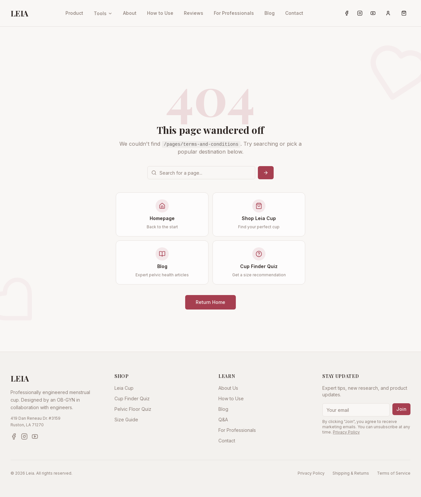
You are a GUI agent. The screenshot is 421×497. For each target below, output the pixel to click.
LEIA (19, 13)
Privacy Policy (346, 432)
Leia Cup (124, 388)
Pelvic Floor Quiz (132, 409)
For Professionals (234, 13)
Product (74, 13)
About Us (228, 388)
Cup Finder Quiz (132, 398)
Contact (294, 13)
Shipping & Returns (351, 473)
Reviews (193, 13)
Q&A (223, 419)
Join (401, 409)
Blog (269, 13)
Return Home (210, 302)
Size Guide (126, 419)
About (129, 13)
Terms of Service (393, 473)
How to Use (160, 13)
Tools (103, 13)
